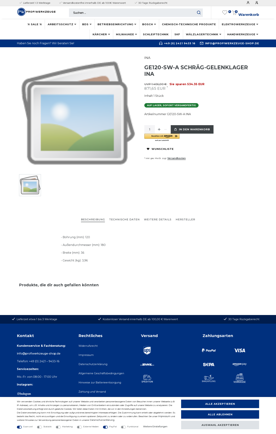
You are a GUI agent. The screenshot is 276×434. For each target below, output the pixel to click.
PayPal (113, 426)
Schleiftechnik (156, 34)
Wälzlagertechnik (202, 34)
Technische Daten (124, 219)
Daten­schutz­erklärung (102, 420)
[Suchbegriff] (132, 12)
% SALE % (34, 24)
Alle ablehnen (220, 414)
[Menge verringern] (165, 129)
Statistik (47, 426)
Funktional (132, 426)
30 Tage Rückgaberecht (243, 319)
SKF (177, 34)
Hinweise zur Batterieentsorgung (100, 382)
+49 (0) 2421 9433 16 (179, 43)
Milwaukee (125, 34)
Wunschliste (160, 149)
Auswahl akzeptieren (220, 425)
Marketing (67, 426)
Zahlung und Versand (92, 391)
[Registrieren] (257, 2)
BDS (85, 24)
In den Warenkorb (192, 129)
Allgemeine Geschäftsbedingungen (101, 373)
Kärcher (100, 34)
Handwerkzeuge (241, 34)
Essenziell (28, 426)
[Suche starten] (199, 12)
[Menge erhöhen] (159, 129)
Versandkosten (176, 158)
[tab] (93, 219)
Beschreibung (93, 219)
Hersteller (185, 219)
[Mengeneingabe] (149, 129)
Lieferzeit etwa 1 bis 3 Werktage (37, 319)
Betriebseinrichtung (115, 24)
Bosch (147, 24)
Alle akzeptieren (220, 403)
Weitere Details (157, 219)
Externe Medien (91, 426)
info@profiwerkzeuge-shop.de (232, 43)
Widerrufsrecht (88, 345)
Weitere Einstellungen (155, 426)
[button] (184, 138)
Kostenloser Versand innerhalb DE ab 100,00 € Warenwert (140, 319)
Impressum (86, 355)
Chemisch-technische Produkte (189, 24)
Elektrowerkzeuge (238, 24)
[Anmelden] (248, 2)
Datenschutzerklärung (93, 364)
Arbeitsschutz (60, 24)
